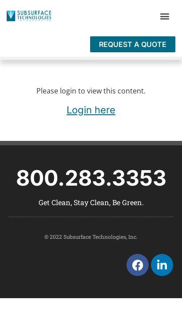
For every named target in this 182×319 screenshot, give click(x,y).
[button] (164, 16)
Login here (91, 110)
